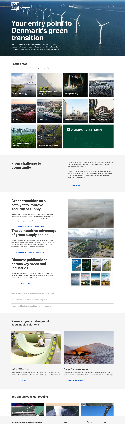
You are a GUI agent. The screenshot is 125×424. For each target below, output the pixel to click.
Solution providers (53, 6)
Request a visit (98, 6)
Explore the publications (23, 284)
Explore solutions (21, 381)
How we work (76, 186)
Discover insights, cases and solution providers (30, 227)
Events (71, 6)
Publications (42, 6)
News (34, 6)
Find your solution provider (76, 381)
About (77, 6)
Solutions (64, 6)
